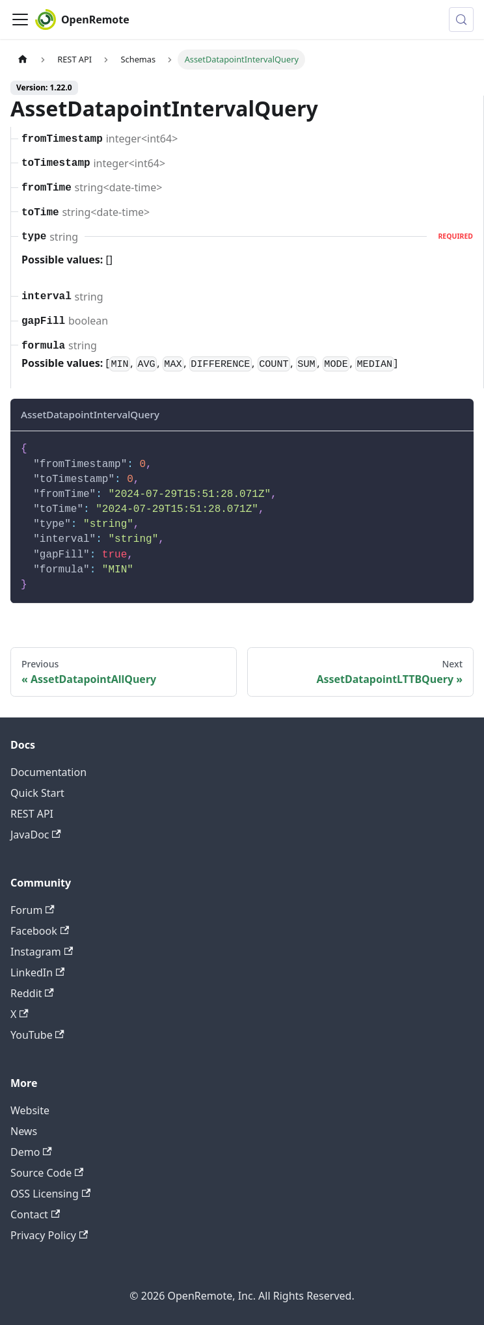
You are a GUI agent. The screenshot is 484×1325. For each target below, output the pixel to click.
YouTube (37, 1035)
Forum (32, 910)
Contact (35, 1214)
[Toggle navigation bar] (20, 19)
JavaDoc (35, 834)
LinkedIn (37, 972)
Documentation (48, 772)
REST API (31, 814)
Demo (31, 1152)
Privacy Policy (49, 1235)
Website (29, 1110)
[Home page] (22, 59)
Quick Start (37, 793)
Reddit (32, 993)
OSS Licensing (50, 1193)
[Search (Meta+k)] (461, 19)
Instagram (41, 951)
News (23, 1131)
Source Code (46, 1173)
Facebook (39, 931)
